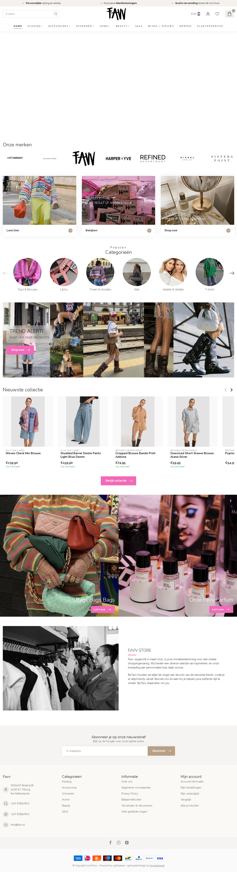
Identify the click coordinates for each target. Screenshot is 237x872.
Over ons (126, 781)
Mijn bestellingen (191, 787)
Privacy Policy (129, 793)
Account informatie (192, 781)
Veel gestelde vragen (134, 811)
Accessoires (58, 26)
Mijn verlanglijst (190, 793)
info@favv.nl (18, 824)
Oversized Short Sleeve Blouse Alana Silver (192, 455)
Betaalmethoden (131, 799)
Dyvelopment (157, 865)
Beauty (122, 26)
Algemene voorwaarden (136, 787)
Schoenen (84, 26)
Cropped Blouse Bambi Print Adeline (135, 455)
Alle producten (190, 805)
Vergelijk (186, 799)
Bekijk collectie (119, 481)
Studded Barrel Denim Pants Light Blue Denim (81, 455)
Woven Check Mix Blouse (23, 453)
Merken (185, 26)
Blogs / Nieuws (161, 26)
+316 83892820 (20, 803)
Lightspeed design (136, 865)
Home (18, 26)
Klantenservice (210, 26)
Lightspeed (119, 865)
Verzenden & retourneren (136, 805)
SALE (139, 26)
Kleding (34, 26)
